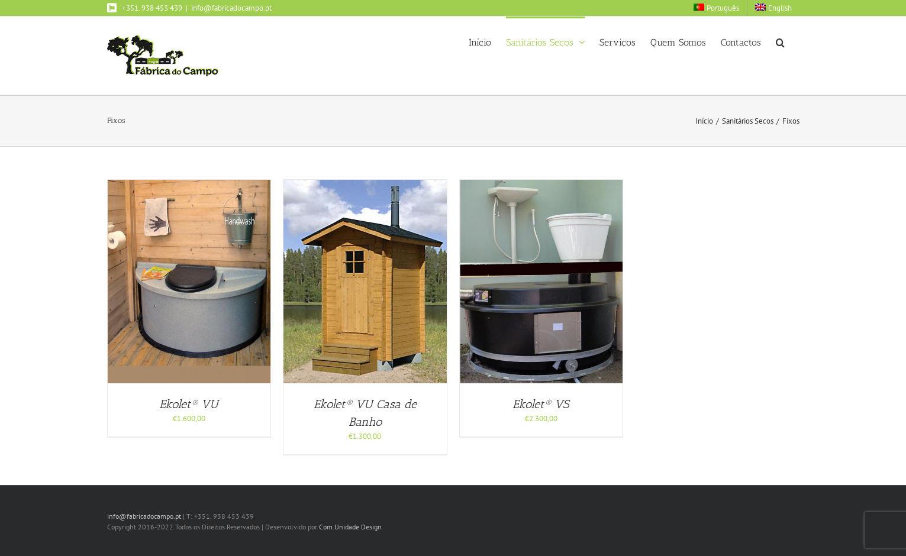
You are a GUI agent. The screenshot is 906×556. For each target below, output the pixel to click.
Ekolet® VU (188, 404)
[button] (780, 41)
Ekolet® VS (540, 404)
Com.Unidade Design (350, 526)
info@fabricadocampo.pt (231, 8)
